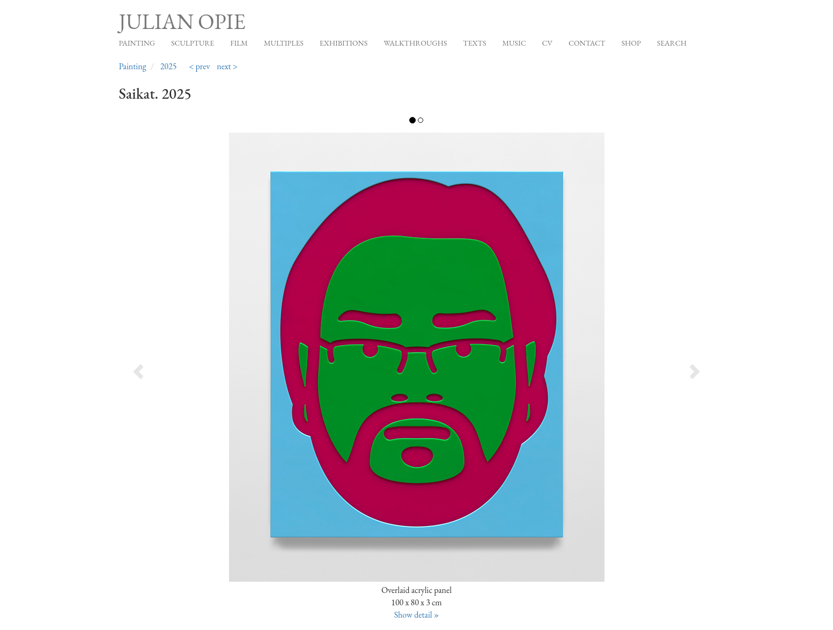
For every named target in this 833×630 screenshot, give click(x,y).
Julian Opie (182, 21)
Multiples (284, 43)
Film (239, 43)
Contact (587, 43)
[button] (178, 368)
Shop (630, 43)
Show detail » (416, 614)
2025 (168, 66)
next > (227, 66)
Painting (137, 43)
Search (672, 43)
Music (514, 43)
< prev (199, 66)
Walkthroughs (415, 43)
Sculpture (192, 43)
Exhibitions (343, 43)
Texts (474, 43)
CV (547, 43)
